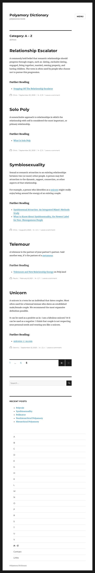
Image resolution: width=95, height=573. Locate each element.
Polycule (20, 408)
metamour (47, 255)
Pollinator (21, 414)
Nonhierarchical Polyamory (29, 418)
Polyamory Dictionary (29, 15)
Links (16, 558)
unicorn (54, 190)
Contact (17, 552)
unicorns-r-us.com (22, 341)
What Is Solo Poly (22, 140)
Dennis (16, 348)
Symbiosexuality (27, 164)
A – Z (16, 545)
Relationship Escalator (33, 50)
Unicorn (18, 292)
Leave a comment (52, 95)
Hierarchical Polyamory (27, 421)
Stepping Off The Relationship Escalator (33, 88)
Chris (15, 95)
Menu (80, 16)
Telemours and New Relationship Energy (33, 272)
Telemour (20, 244)
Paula (15, 278)
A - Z (39, 95)
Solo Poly (19, 109)
